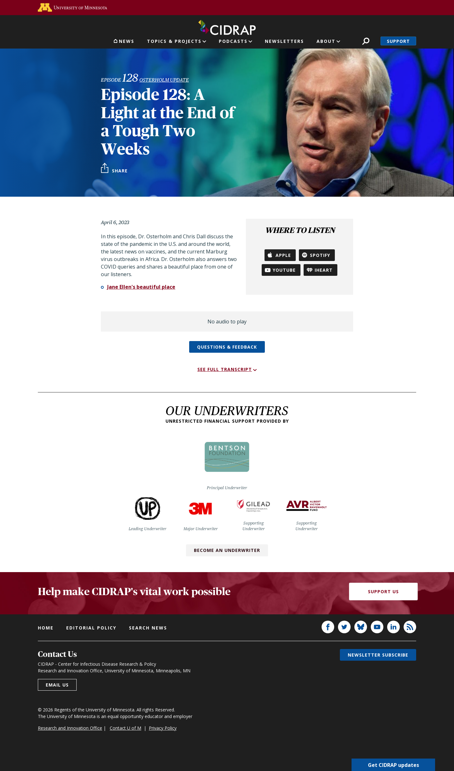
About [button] (326, 41)
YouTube (284, 270)
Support (398, 41)
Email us (57, 685)
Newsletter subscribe (378, 655)
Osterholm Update (164, 80)
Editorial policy (91, 628)
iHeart (324, 270)
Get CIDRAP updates (393, 764)
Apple (283, 255)
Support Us (383, 591)
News (126, 41)
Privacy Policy (163, 728)
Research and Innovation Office (70, 728)
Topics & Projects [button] (174, 41)
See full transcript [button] (224, 369)
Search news (148, 628)
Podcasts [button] (233, 41)
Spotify (320, 255)
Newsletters (284, 41)
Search (366, 41)
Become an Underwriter (227, 550)
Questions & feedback (227, 347)
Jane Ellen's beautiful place (141, 286)
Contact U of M (125, 728)
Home (46, 628)
